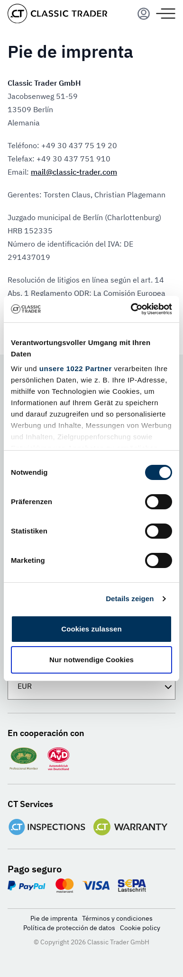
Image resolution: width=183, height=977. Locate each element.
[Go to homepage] (57, 13)
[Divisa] (91, 686)
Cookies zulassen (91, 629)
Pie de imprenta (53, 918)
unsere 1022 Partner (75, 368)
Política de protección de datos (69, 928)
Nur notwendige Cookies (91, 660)
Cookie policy (140, 928)
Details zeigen (130, 599)
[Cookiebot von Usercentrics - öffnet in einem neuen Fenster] (131, 309)
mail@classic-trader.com (74, 172)
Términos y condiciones (117, 918)
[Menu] (143, 13)
